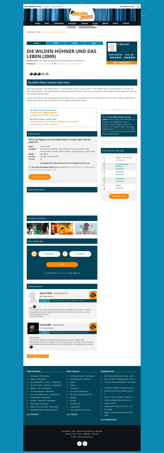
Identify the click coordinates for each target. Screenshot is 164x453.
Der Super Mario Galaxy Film (81, 394)
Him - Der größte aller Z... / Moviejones (45, 394)
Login (46, 6)
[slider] (115, 57)
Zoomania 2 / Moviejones (39, 376)
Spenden (95, 434)
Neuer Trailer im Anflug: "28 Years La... (119, 397)
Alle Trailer (72, 414)
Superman (108, 409)
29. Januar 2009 (42, 63)
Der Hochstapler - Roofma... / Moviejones (46, 385)
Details (36, 43)
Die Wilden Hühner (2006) (79, 167)
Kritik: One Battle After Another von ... (118, 400)
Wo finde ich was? (127, 7)
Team (79, 434)
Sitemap (68, 434)
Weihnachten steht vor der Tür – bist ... (119, 406)
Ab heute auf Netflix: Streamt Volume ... (119, 391)
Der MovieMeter (119, 196)
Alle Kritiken (32, 414)
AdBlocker (87, 434)
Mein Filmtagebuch (122, 63)
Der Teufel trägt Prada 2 (79, 391)
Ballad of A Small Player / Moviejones (44, 407)
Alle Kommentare (109, 420)
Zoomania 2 (120, 179)
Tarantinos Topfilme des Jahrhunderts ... (119, 388)
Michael (73, 397)
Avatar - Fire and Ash (124, 157)
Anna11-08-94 (46, 293)
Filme (95, 23)
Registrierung (57, 6)
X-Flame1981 (45, 325)
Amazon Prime (125, 129)
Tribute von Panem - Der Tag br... (83, 376)
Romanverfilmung (74, 63)
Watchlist (124, 44)
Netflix (116, 129)
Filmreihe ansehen (40, 177)
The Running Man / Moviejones (42, 391)
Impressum (66, 431)
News (37, 23)
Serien (105, 23)
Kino (47, 23)
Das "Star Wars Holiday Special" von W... (119, 379)
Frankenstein (75, 404)
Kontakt (44, 301)
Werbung (98, 431)
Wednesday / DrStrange (39, 404)
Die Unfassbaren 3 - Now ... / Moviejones (45, 382)
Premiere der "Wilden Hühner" (44, 112)
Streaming (59, 23)
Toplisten (71, 27)
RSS (74, 434)
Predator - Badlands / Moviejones (43, 401)
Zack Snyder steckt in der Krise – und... (119, 376)
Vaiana (118, 185)
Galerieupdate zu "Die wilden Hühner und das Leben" (54, 121)
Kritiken (72, 23)
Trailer (84, 23)
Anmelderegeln (62, 273)
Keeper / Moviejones (38, 379)
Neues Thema (42, 356)
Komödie (62, 63)
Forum (126, 23)
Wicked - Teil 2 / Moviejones (41, 388)
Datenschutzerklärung (85, 431)
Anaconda (120, 172)
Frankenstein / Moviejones (40, 397)
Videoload (106, 131)
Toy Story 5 (74, 388)
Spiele (115, 23)
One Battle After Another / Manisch (43, 410)
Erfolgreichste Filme (87, 27)
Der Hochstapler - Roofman (122, 165)
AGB (73, 431)
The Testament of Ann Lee (80, 410)
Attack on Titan (110, 403)
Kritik (56, 43)
